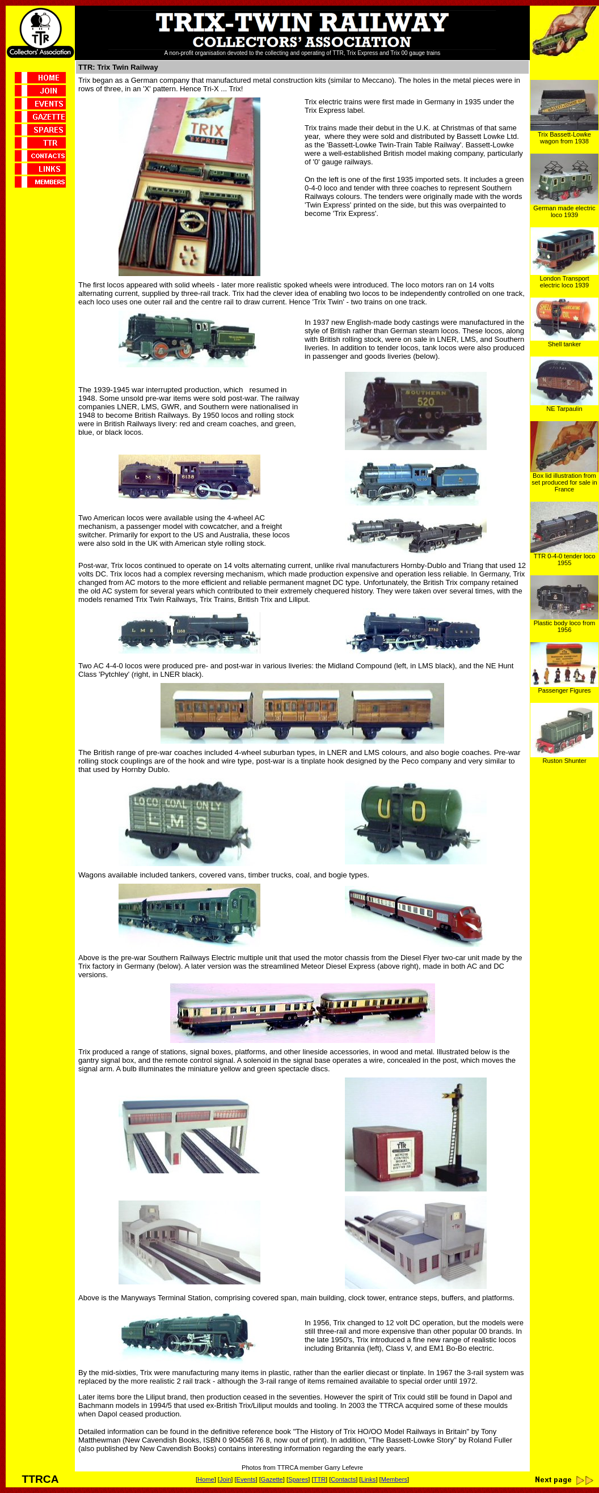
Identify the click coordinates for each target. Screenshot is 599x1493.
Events (246, 1479)
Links (368, 1479)
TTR (319, 1479)
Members (394, 1479)
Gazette (272, 1479)
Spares (298, 1479)
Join (225, 1479)
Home (205, 1479)
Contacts (343, 1479)
